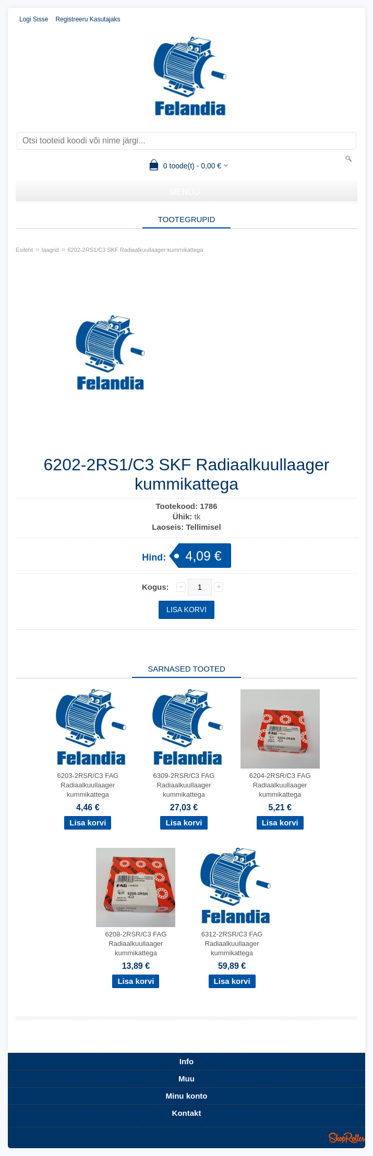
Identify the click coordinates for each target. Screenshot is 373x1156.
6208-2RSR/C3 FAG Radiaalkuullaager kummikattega (136, 943)
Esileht (24, 250)
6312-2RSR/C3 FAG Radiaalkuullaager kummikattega (232, 943)
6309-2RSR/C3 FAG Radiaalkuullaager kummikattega (184, 785)
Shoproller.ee (347, 1138)
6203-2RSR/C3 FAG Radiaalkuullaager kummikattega (87, 785)
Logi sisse (33, 19)
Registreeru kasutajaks (87, 19)
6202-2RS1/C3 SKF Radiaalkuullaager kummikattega (135, 250)
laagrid (50, 250)
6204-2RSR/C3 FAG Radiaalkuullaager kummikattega (280, 785)
